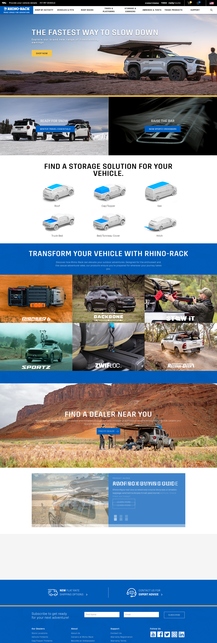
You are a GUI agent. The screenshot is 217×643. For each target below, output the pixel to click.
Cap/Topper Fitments (42, 641)
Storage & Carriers (130, 10)
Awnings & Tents (152, 10)
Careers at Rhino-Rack (82, 637)
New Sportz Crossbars (162, 129)
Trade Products (174, 10)
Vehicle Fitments (40, 637)
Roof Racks (87, 10)
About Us (75, 633)
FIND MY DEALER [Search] (108, 431)
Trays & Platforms (109, 10)
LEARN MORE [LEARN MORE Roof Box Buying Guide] (124, 502)
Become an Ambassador (83, 641)
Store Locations (39, 633)
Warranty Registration (122, 637)
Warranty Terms (118, 641)
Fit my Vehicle (47, 3)
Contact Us (116, 633)
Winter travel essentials (55, 129)
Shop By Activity (44, 10)
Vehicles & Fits (65, 10)
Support (195, 10)
